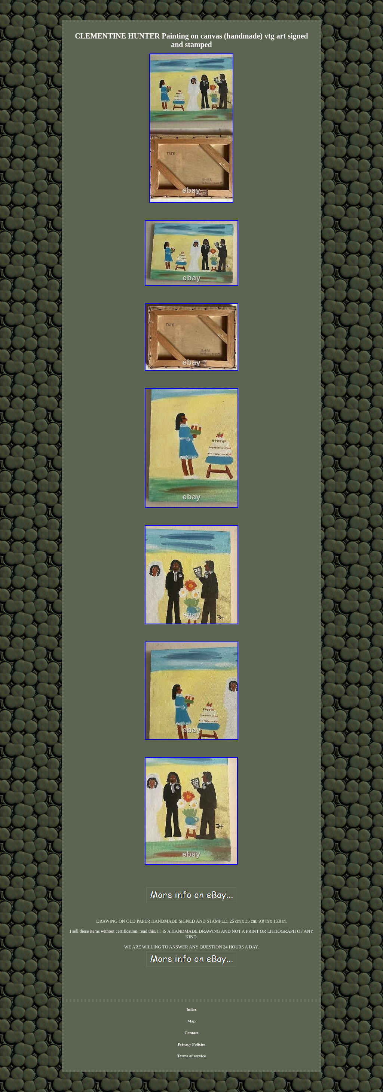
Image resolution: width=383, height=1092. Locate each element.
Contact (191, 1032)
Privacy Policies (191, 1044)
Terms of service (191, 1055)
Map (191, 1021)
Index (192, 1009)
